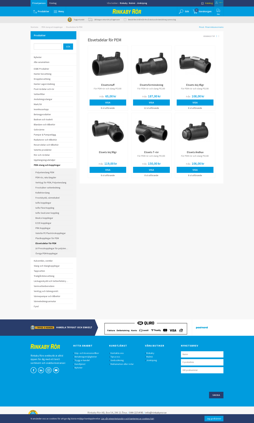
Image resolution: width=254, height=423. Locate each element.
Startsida (34, 27)
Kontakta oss (119, 353)
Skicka (216, 395)
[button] (59, 11)
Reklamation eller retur (123, 364)
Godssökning (119, 360)
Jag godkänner (214, 418)
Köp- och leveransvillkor (88, 353)
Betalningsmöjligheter (87, 356)
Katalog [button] (200, 3)
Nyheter (80, 367)
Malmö (132, 3)
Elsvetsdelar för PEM (74, 27)
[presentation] (206, 382)
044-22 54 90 (136, 412)
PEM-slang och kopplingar (52, 27)
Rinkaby (123, 3)
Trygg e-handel (83, 360)
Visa (107, 102)
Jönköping (142, 3)
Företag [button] (52, 3)
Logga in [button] (215, 3)
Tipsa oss (117, 356)
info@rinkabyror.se (156, 412)
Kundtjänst (81, 364)
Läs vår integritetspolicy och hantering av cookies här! (127, 418)
